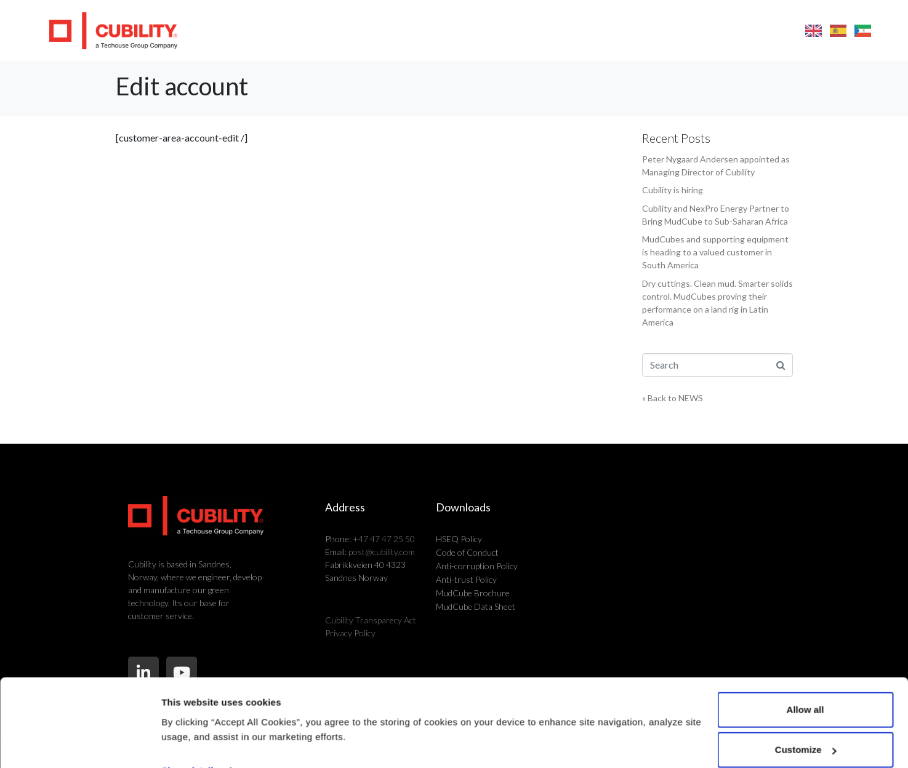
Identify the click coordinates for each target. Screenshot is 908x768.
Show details (190, 715)
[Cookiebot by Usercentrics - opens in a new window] (80, 744)
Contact (760, 31)
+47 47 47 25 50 (384, 539)
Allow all (805, 654)
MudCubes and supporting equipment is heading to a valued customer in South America (715, 252)
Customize (806, 695)
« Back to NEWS (672, 398)
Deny (805, 735)
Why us (540, 31)
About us (605, 31)
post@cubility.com (381, 551)
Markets (476, 31)
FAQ (706, 30)
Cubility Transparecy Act (370, 620)
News (663, 30)
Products (406, 31)
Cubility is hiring (672, 190)
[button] (895, 30)
